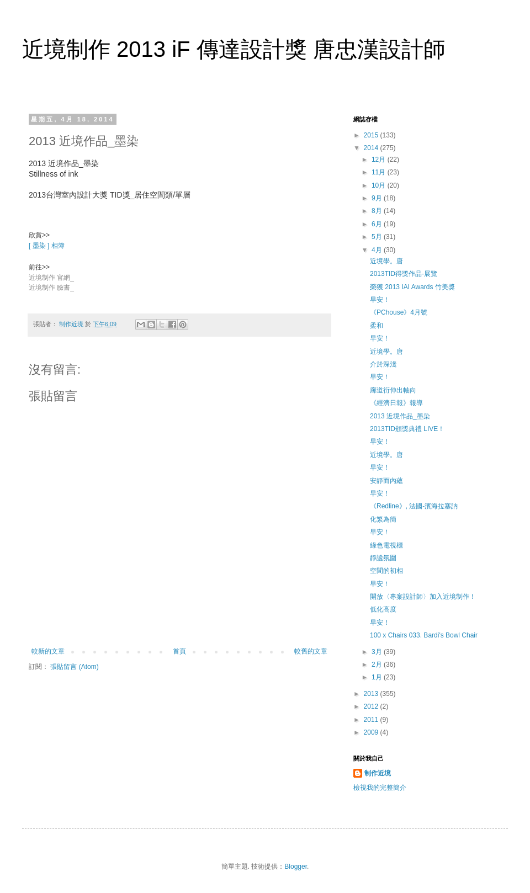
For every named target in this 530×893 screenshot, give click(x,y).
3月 (378, 652)
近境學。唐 (386, 261)
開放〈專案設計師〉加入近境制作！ (423, 596)
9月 (378, 198)
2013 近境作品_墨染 (400, 416)
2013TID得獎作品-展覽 (403, 274)
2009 (372, 732)
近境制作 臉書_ (51, 287)
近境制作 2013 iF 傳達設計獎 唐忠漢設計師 (234, 49)
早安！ (380, 300)
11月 (380, 172)
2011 (372, 720)
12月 (380, 159)
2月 (378, 664)
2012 (372, 706)
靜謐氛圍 (383, 558)
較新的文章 (48, 651)
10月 (380, 185)
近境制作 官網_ (51, 277)
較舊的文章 (310, 651)
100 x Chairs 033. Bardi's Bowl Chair (424, 635)
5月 (378, 237)
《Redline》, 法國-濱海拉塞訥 (414, 506)
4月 (378, 250)
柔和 (376, 325)
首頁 (179, 651)
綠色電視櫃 (386, 545)
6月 (378, 224)
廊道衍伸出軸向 (393, 390)
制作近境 (377, 773)
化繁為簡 (383, 519)
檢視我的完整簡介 (379, 787)
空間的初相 (386, 571)
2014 (372, 148)
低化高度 (383, 609)
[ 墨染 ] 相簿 (47, 245)
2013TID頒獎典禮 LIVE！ (407, 429)
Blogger (295, 866)
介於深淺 (383, 364)
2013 (372, 694)
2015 (372, 135)
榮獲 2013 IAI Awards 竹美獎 (412, 287)
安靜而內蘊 (386, 481)
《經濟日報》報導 (396, 403)
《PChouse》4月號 (398, 312)
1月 (378, 677)
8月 (378, 211)
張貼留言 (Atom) (74, 667)
